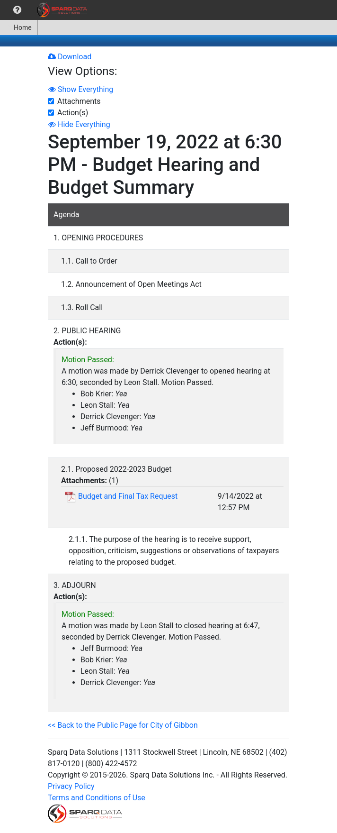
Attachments (79, 101)
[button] (17, 10)
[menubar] (46, 10)
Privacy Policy (71, 786)
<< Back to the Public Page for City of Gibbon (123, 725)
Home (19, 27)
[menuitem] (17, 10)
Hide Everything (79, 124)
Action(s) (72, 112)
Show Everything (80, 89)
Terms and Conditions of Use (96, 797)
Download (69, 56)
